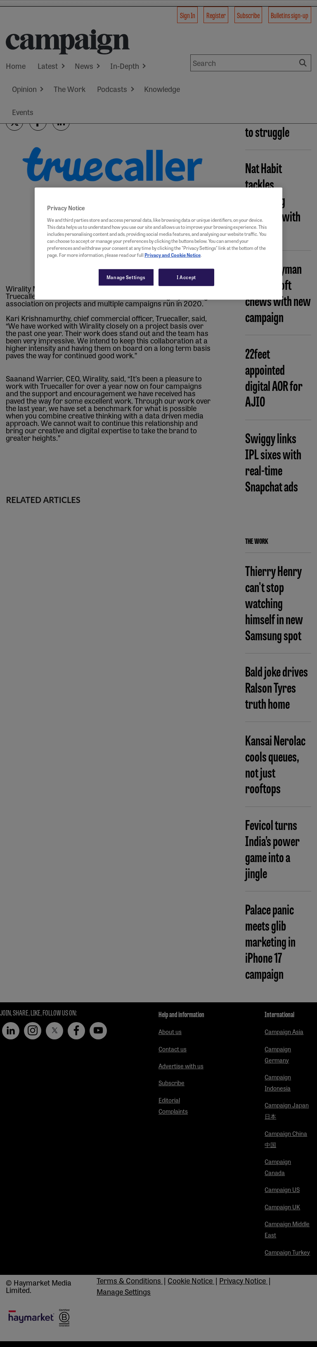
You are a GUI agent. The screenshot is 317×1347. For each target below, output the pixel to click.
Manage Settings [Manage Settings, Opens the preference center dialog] (126, 277)
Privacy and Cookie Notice (172, 255)
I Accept (186, 277)
